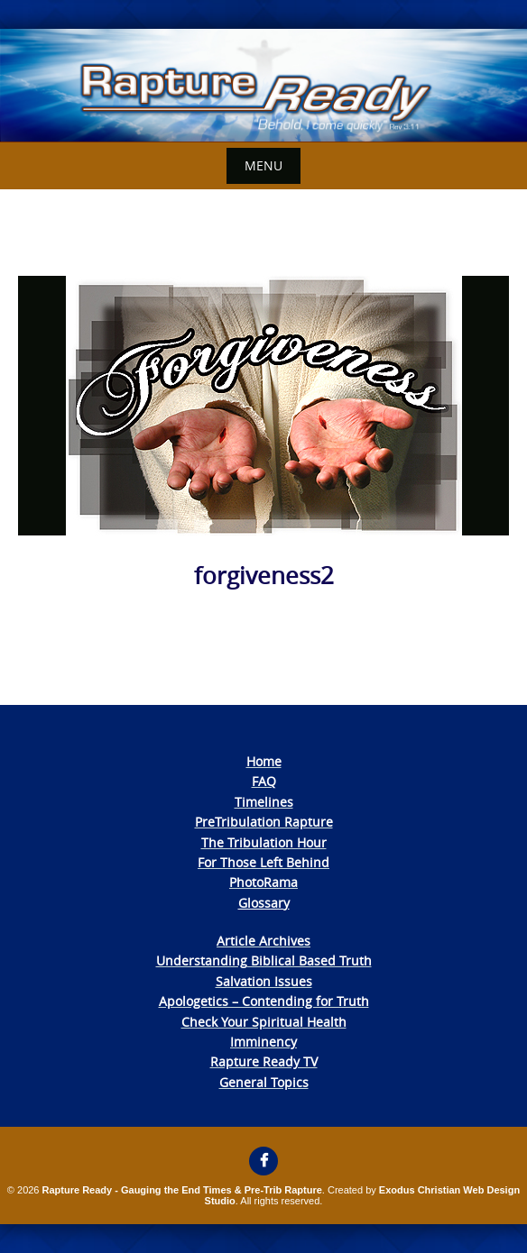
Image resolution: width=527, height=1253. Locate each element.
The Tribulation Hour (264, 842)
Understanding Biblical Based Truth (264, 960)
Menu (263, 165)
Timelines (264, 801)
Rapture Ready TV (264, 1061)
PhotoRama (263, 882)
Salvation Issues (264, 981)
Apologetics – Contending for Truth (264, 1001)
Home (264, 761)
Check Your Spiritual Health (264, 1021)
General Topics (264, 1082)
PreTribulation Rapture (264, 821)
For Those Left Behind (263, 862)
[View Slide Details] (263, 85)
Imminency (263, 1041)
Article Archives (263, 940)
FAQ (264, 781)
